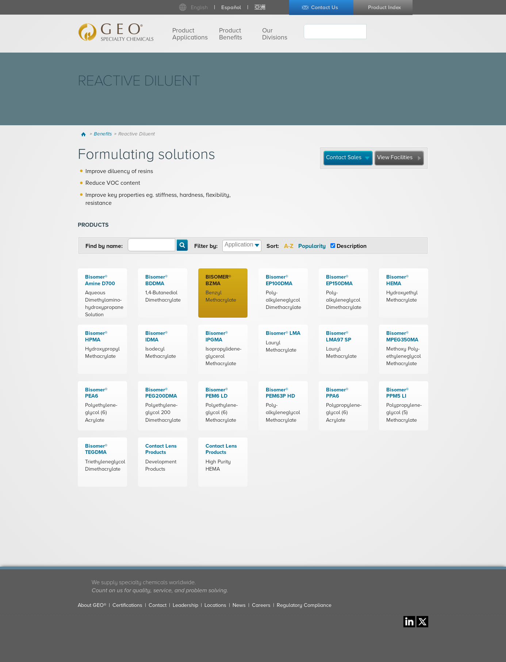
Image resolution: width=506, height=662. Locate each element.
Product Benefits (230, 34)
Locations (215, 605)
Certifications (127, 605)
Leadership (185, 605)
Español (231, 7)
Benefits (103, 134)
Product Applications (190, 34)
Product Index (384, 7)
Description (352, 246)
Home (84, 134)
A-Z (288, 246)
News (239, 605)
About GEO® (92, 605)
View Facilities (395, 157)
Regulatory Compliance (304, 605)
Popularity (312, 246)
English (199, 7)
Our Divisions (274, 34)
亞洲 (259, 7)
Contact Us (324, 7)
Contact (157, 605)
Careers (261, 605)
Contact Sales (343, 157)
